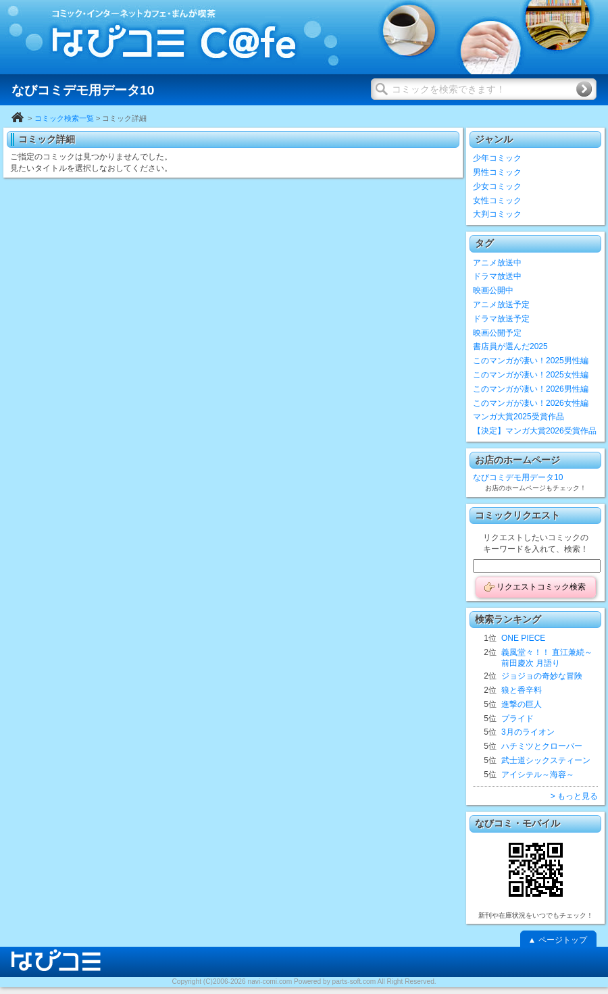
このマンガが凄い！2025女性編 (530, 375)
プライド (517, 718)
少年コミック (497, 158)
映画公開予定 (497, 333)
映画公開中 (493, 290)
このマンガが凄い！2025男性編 (530, 360)
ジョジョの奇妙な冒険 (541, 676)
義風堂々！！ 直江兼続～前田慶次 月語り (546, 658)
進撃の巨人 (521, 704)
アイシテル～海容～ (537, 774)
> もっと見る (574, 796)
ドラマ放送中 (497, 276)
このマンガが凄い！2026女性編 (530, 403)
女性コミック (497, 200)
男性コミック (497, 172)
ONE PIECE (523, 638)
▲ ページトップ (557, 940)
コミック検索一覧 (64, 118)
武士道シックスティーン (545, 760)
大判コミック (497, 214)
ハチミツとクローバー (541, 746)
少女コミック (497, 186)
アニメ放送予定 (501, 304)
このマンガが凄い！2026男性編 (530, 389)
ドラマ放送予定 (501, 318)
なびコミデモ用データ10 (518, 477)
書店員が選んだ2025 (510, 346)
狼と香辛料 (521, 690)
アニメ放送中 (497, 262)
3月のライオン (528, 732)
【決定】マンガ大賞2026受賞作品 (535, 431)
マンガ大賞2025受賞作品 (518, 416)
